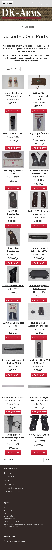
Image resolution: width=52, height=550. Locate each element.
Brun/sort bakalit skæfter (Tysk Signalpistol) (39, 173)
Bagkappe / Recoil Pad (39, 135)
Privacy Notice (9, 519)
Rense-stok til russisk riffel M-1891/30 (13, 399)
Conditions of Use (11, 527)
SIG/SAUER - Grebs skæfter (39, 436)
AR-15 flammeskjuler (13, 133)
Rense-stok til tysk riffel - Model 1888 (39, 399)
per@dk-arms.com (15, 488)
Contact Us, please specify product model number (24, 524)
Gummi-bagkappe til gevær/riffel (39, 287)
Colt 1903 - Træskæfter (13, 212)
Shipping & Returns (11, 521)
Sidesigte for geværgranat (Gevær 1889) (13, 437)
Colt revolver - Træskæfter (13, 249)
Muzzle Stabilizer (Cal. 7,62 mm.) (39, 361)
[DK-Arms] (21, 13)
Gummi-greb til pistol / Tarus (13, 324)
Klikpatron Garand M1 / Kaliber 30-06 (13, 361)
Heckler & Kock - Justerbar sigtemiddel (39, 324)
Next (47, 460)
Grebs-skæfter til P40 (13, 285)
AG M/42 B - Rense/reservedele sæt (39, 96)
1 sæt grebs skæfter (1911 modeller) (13, 94)
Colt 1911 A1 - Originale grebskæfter (39, 212)
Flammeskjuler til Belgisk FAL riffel (39, 249)
